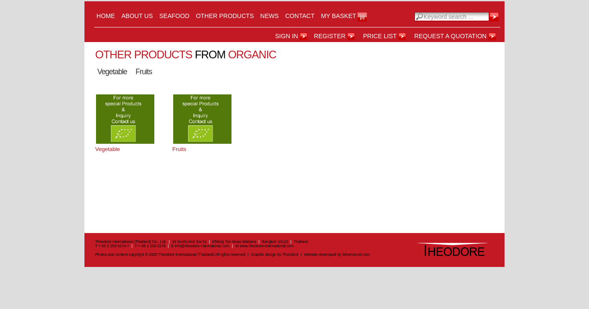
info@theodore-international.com (202, 246)
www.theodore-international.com (267, 246)
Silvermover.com (356, 254)
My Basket (338, 15)
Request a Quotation (450, 36)
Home (105, 15)
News (269, 15)
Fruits (143, 71)
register (330, 36)
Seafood (174, 15)
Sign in (286, 36)
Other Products (225, 15)
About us (137, 15)
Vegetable (112, 71)
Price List (380, 36)
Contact (299, 15)
